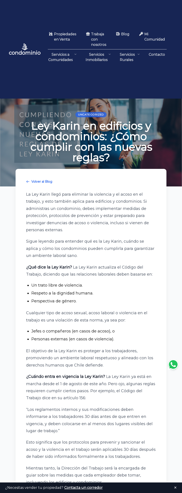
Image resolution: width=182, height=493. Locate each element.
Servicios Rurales (130, 57)
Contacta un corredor (83, 488)
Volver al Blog (39, 182)
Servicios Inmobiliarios (98, 57)
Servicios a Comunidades (62, 57)
